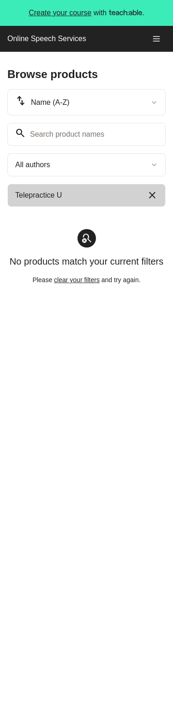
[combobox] (86, 102)
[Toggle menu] (156, 39)
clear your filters (77, 280)
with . (86, 12)
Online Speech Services (46, 38)
